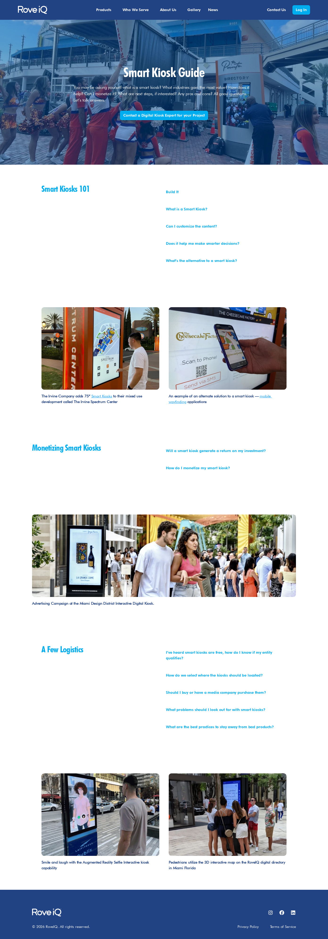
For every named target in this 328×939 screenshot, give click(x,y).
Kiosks (107, 396)
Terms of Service (283, 926)
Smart (96, 396)
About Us (168, 10)
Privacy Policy (248, 926)
